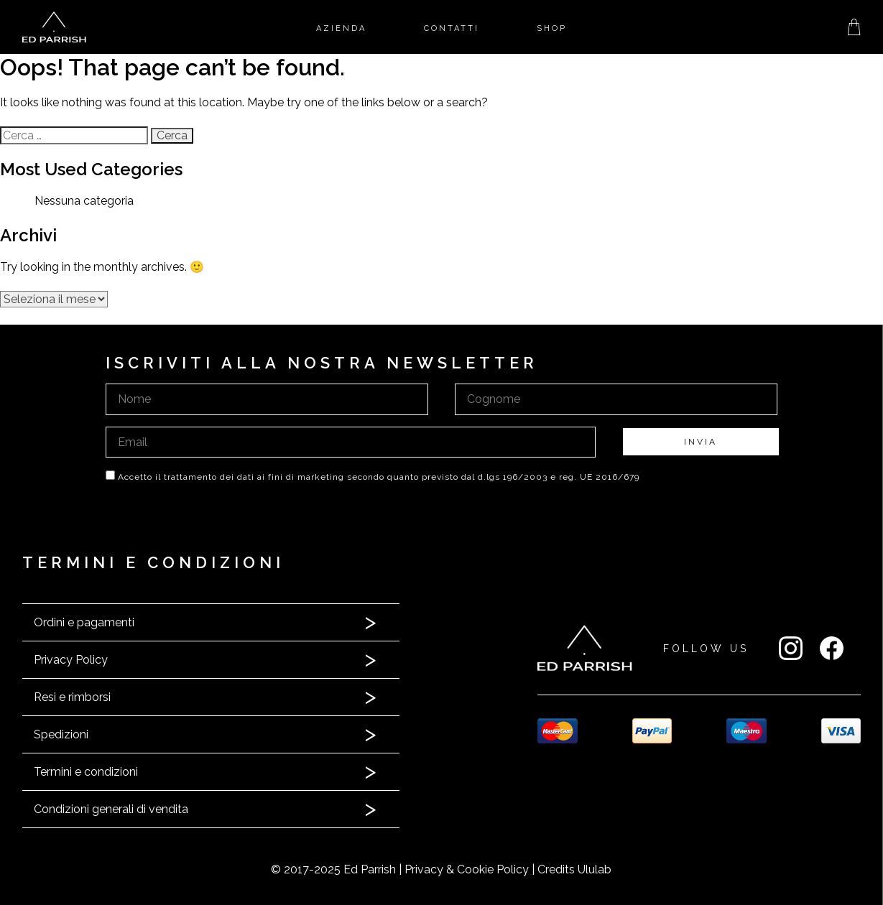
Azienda (341, 28)
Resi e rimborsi (72, 697)
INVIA (700, 442)
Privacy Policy (71, 660)
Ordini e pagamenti (84, 622)
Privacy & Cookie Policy (466, 869)
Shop (552, 28)
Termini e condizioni (86, 772)
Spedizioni (61, 734)
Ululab (594, 869)
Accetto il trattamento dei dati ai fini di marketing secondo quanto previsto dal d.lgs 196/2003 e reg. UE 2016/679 (378, 477)
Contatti (451, 28)
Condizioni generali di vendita (111, 809)
